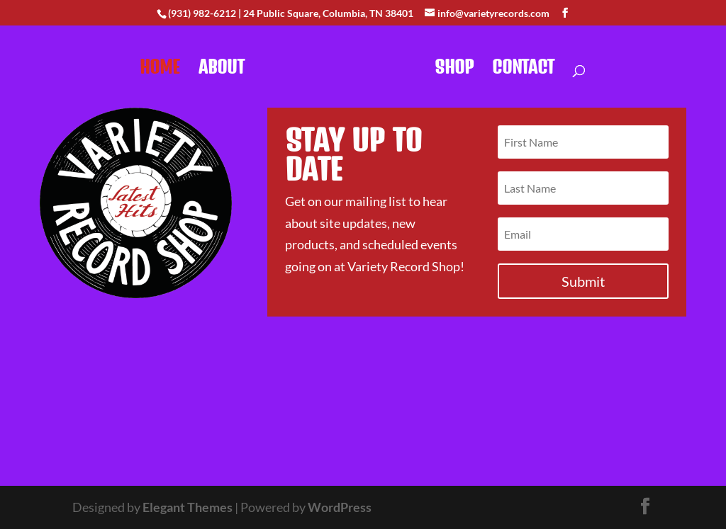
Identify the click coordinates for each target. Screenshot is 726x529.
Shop (454, 69)
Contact (523, 69)
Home (160, 69)
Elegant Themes (188, 507)
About (222, 69)
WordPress (340, 507)
